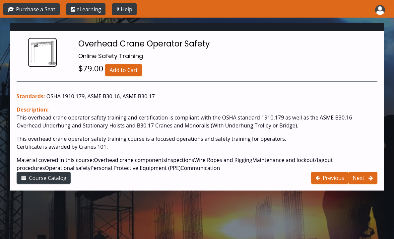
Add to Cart (123, 70)
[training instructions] (124, 9)
